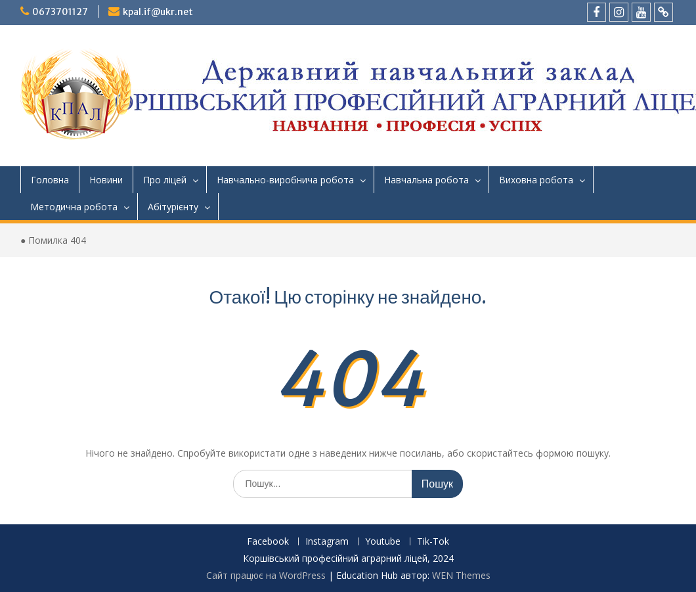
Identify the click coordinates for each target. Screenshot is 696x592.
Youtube (383, 541)
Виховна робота (536, 179)
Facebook (268, 541)
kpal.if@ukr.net (158, 12)
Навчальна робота (426, 179)
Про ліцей (164, 179)
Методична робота (74, 206)
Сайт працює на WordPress (266, 575)
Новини (106, 179)
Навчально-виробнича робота (285, 179)
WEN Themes (461, 575)
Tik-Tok (433, 541)
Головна (50, 179)
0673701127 (60, 12)
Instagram (327, 541)
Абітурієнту (173, 206)
